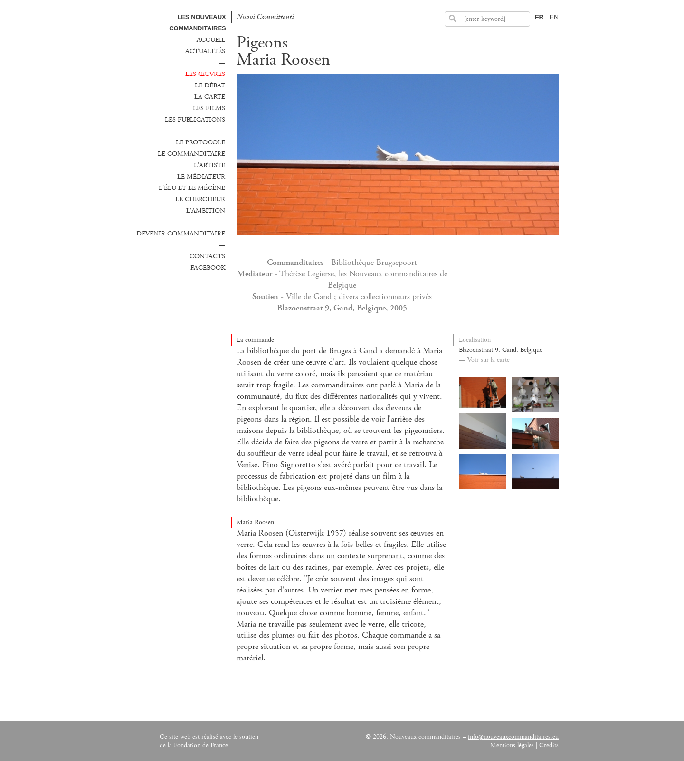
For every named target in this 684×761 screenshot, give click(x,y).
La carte (209, 97)
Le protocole (200, 142)
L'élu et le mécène (192, 188)
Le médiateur (201, 176)
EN (554, 17)
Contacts (207, 256)
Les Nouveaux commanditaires (197, 22)
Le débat (210, 85)
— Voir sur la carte (484, 360)
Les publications (195, 119)
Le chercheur (200, 199)
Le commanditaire (191, 154)
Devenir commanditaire (180, 233)
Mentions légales (512, 745)
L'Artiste (209, 165)
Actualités (205, 51)
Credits (549, 745)
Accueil (211, 40)
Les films (209, 108)
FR (539, 17)
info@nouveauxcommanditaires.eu (513, 737)
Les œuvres (205, 74)
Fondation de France (201, 745)
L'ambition (205, 211)
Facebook (207, 267)
